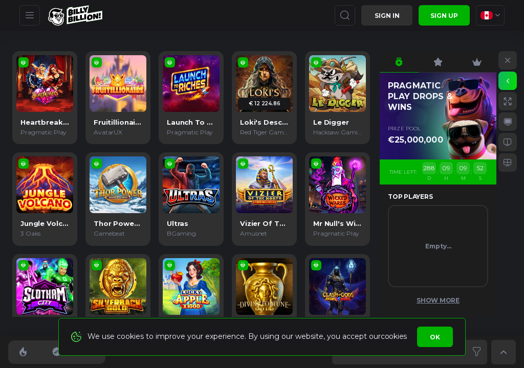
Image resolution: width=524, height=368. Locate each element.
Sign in (387, 15)
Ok (435, 337)
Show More (438, 300)
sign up (444, 15)
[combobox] (490, 15)
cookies (394, 336)
